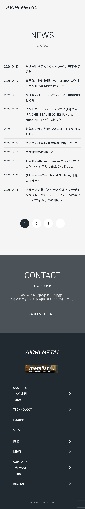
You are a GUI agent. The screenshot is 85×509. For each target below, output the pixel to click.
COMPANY (20, 462)
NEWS (17, 451)
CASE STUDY (22, 388)
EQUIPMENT (21, 420)
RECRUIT (19, 484)
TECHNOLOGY (22, 409)
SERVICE (19, 430)
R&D (16, 441)
